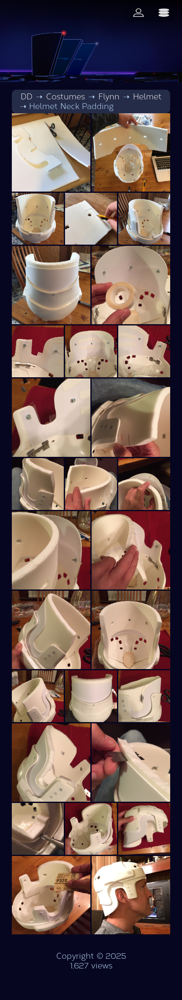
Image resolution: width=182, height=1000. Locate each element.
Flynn (109, 96)
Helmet (147, 96)
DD (27, 96)
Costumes (65, 96)
